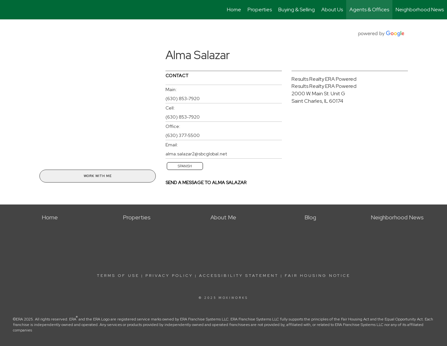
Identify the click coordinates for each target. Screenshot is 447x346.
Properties (260, 9)
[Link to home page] (8, 9)
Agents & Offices (369, 9)
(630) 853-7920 (182, 98)
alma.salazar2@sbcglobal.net (196, 154)
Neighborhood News (420, 9)
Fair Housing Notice (317, 275)
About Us (332, 9)
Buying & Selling (296, 9)
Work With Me (98, 176)
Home (234, 9)
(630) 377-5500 (182, 135)
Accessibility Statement (239, 275)
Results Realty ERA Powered (324, 79)
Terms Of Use (118, 275)
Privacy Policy (169, 275)
